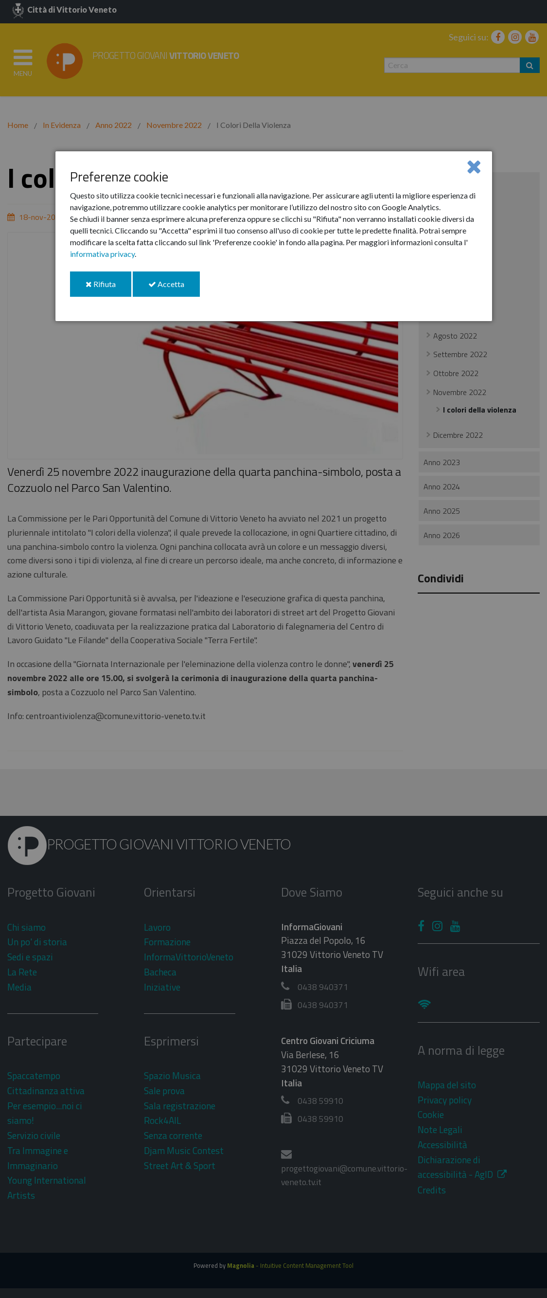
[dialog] (274, 236)
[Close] (473, 166)
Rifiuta (108, 288)
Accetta (174, 288)
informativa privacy (102, 253)
